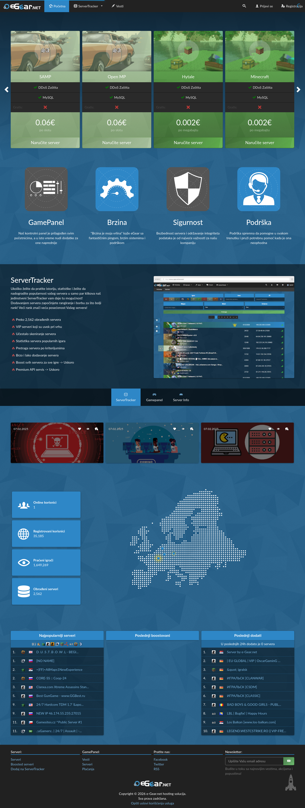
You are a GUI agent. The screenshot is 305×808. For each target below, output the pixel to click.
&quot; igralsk (237, 669)
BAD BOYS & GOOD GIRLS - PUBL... (254, 704)
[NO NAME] (45, 661)
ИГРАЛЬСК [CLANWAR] (245, 678)
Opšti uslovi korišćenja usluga (152, 803)
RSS (156, 769)
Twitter (159, 764)
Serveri (16, 759)
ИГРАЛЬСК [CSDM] (242, 687)
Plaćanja (88, 769)
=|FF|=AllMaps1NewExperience (59, 669)
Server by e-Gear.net (242, 652)
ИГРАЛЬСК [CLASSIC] (243, 696)
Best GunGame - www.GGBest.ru (60, 696)
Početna (57, 6)
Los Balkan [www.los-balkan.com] (251, 722)
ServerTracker (85, 6)
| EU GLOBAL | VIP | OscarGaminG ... (253, 661)
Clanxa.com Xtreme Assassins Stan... (62, 687)
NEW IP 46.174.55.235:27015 (58, 713)
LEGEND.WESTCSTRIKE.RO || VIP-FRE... (256, 731)
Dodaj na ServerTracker (27, 769)
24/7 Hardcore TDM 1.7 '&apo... (60, 704)
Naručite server (45, 142)
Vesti (117, 6)
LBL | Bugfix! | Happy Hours (247, 713)
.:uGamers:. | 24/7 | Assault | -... (59, 731)
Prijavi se (263, 6)
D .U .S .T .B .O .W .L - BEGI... (57, 652)
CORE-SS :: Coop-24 (51, 678)
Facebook (161, 759)
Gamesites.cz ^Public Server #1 (59, 722)
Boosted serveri (22, 764)
